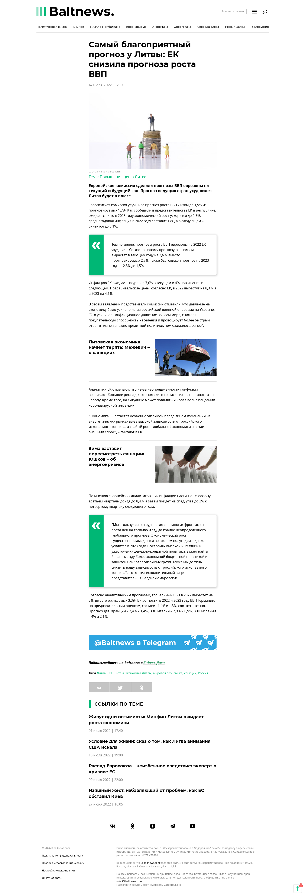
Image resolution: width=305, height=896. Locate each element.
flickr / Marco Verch (110, 171)
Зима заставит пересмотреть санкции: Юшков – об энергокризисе (116, 456)
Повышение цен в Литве (123, 177)
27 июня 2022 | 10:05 (106, 804)
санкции (190, 673)
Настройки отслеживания (58, 871)
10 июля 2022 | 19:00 (106, 755)
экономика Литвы (139, 673)
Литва (101, 673)
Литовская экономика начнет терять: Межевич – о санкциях (119, 347)
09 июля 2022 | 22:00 (106, 779)
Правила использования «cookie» (63, 863)
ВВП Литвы (115, 673)
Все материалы (233, 11)
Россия (203, 673)
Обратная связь (52, 878)
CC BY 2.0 (93, 171)
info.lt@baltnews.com (129, 881)
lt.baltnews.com (150, 863)
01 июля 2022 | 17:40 (106, 730)
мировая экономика (167, 673)
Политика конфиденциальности (62, 856)
